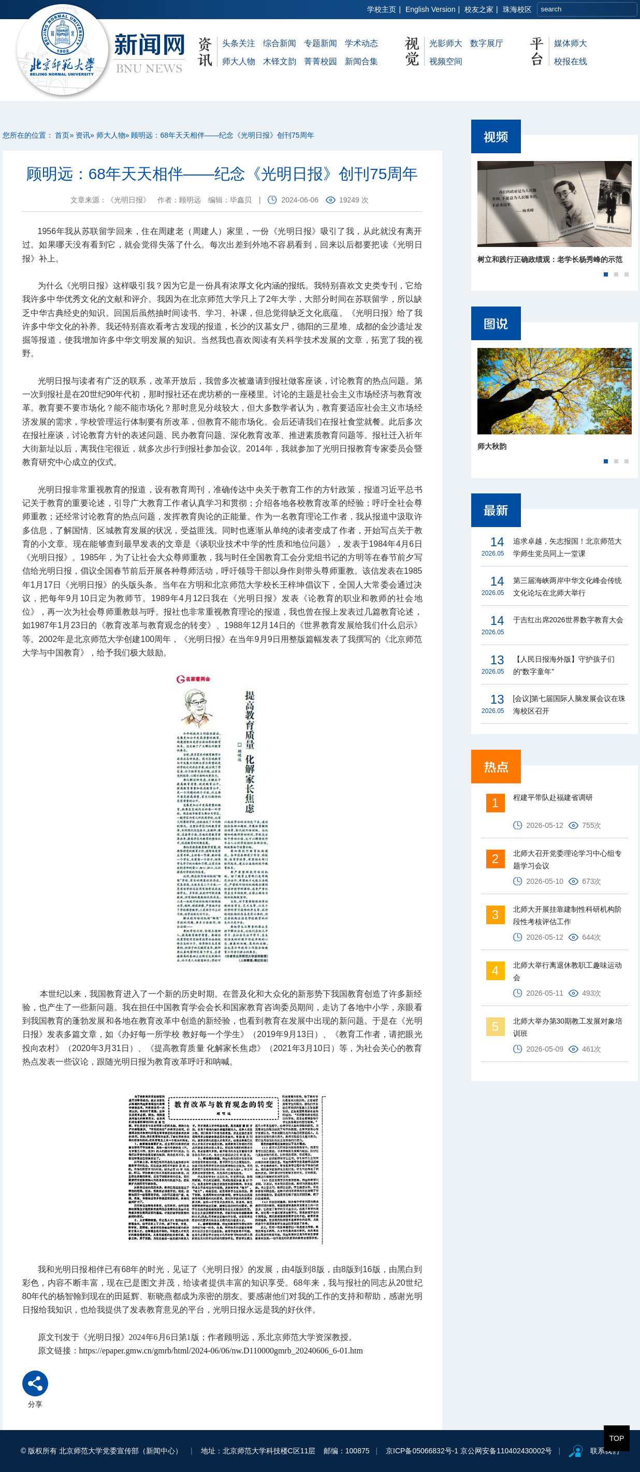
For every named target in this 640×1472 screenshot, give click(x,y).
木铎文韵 (279, 61)
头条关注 (238, 43)
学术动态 (361, 43)
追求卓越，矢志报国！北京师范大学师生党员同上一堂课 (567, 547)
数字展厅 (486, 43)
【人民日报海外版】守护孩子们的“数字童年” (564, 665)
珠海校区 (517, 9)
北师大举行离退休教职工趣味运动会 (567, 971)
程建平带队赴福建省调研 (553, 797)
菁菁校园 (320, 61)
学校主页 (381, 9)
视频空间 (445, 61)
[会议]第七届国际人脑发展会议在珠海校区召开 (569, 704)
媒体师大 (570, 43)
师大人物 (238, 61)
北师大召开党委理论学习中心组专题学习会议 (567, 859)
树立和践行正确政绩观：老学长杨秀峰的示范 (549, 259)
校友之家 (478, 9)
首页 (62, 135)
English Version (430, 9)
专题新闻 (320, 43)
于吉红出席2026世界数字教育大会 (568, 620)
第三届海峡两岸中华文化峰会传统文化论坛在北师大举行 (567, 586)
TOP (616, 1438)
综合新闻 (279, 43)
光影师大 (445, 43)
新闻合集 (361, 61)
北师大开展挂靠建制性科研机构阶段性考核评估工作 (567, 915)
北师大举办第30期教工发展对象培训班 (568, 1027)
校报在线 (570, 61)
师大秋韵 (491, 446)
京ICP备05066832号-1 (422, 1451)
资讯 (83, 135)
